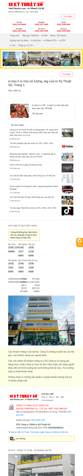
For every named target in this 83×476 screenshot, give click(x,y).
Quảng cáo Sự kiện (19, 40)
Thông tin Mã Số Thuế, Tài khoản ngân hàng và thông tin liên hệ (38, 432)
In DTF (62, 40)
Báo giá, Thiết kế (30, 35)
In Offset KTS (49, 40)
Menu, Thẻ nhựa (58, 35)
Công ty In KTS (25, 45)
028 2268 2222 (38, 420)
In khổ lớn (35, 40)
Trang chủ (14, 35)
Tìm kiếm (68, 16)
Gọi (80, 242)
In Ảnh (44, 35)
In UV (12, 45)
